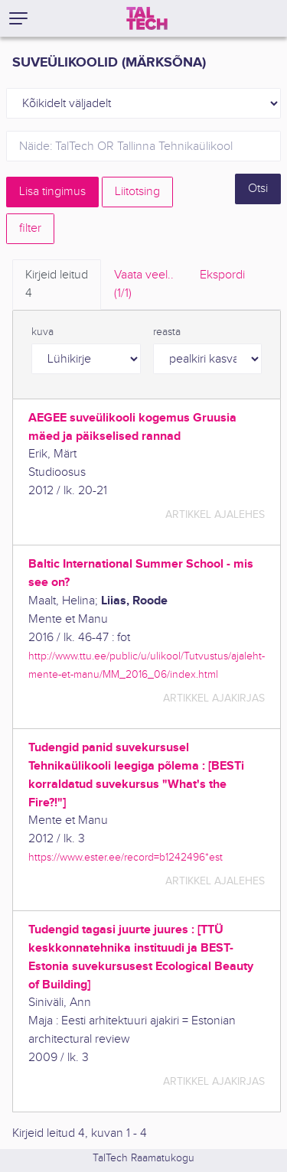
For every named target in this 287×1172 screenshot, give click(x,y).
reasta (167, 332)
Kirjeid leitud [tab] (56, 285)
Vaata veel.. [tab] (144, 285)
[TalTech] (147, 18)
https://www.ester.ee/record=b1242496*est (125, 857)
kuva (42, 332)
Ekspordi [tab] (222, 275)
